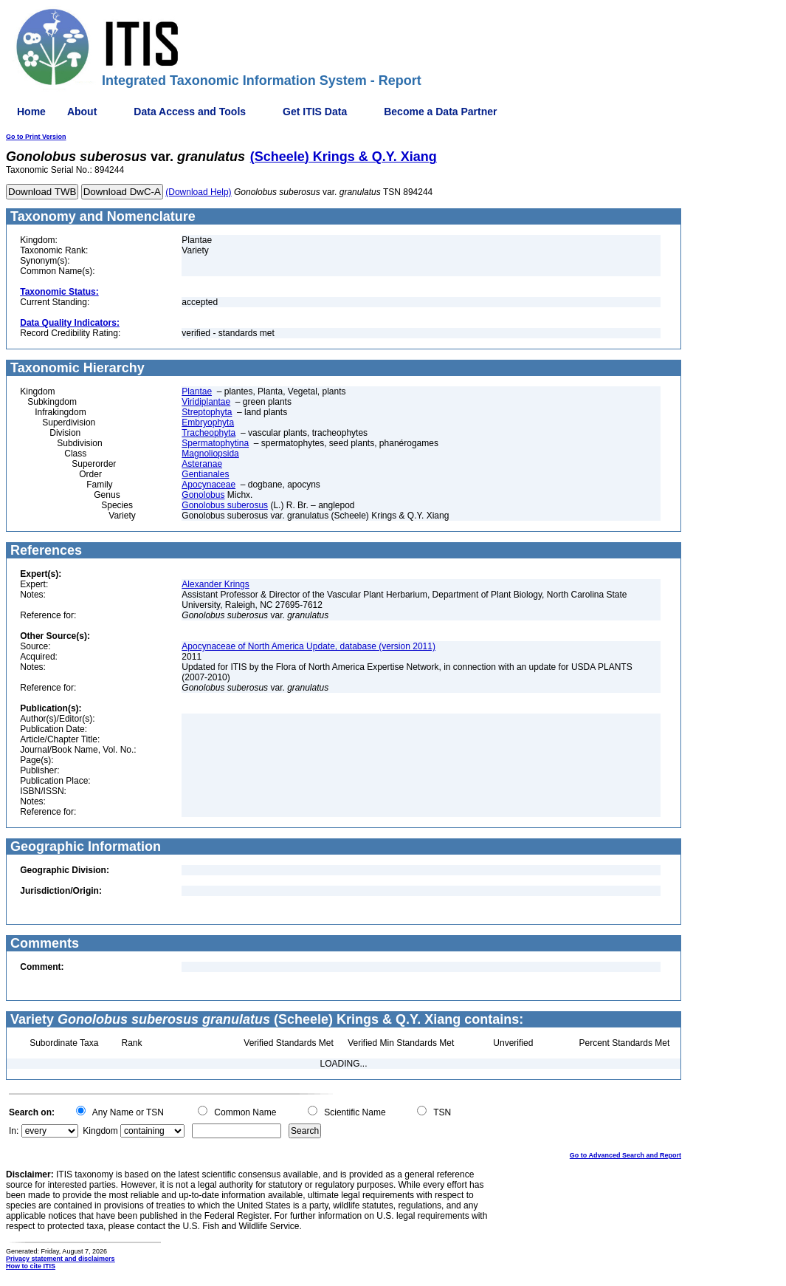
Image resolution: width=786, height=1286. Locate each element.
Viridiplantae (206, 402)
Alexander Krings (215, 584)
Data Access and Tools (190, 111)
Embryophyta (208, 422)
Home (31, 111)
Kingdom (100, 1131)
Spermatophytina (215, 443)
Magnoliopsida (210, 453)
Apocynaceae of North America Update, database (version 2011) (308, 646)
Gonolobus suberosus (225, 505)
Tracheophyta (208, 433)
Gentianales (205, 474)
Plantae (197, 391)
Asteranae (202, 464)
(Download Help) (198, 192)
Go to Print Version (36, 136)
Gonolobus (203, 495)
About (82, 111)
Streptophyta (207, 412)
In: (13, 1131)
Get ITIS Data (315, 111)
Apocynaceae (208, 484)
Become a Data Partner (440, 111)
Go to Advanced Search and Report (625, 1155)
